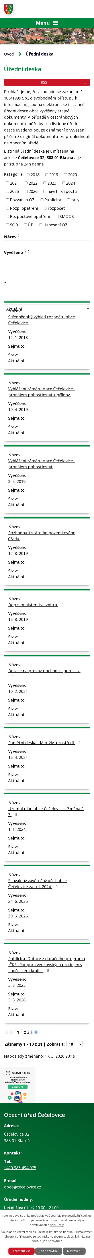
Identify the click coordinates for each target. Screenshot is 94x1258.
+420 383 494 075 (20, 1167)
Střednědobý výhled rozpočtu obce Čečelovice (41, 319)
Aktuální (16, 360)
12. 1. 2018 (18, 337)
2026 (33, 191)
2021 (14, 182)
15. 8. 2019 (18, 619)
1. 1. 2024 (16, 829)
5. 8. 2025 (16, 985)
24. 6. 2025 (18, 901)
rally (75, 199)
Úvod (9, 54)
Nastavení (74, 1251)
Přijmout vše (21, 1251)
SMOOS (67, 216)
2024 (70, 182)
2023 (51, 182)
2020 (72, 174)
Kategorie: (14, 174)
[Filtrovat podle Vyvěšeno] (47, 266)
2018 (35, 174)
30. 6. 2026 (18, 916)
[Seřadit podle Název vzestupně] (18, 235)
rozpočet (56, 208)
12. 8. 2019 (18, 553)
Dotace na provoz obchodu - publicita (44, 673)
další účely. (57, 1225)
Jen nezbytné (49, 1251)
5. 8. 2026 (16, 1000)
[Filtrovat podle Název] (47, 245)
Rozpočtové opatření (30, 216)
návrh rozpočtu (62, 191)
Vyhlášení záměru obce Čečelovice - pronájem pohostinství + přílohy (43, 391)
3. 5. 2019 (16, 481)
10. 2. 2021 (18, 691)
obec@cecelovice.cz (22, 1187)
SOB (14, 224)
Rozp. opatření (24, 208)
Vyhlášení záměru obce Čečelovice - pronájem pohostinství (41, 463)
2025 (14, 191)
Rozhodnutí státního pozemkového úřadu (41, 535)
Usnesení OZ (55, 224)
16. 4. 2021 (18, 757)
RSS (64, 82)
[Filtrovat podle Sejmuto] (47, 287)
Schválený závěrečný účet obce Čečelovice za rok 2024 (37, 883)
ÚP (30, 224)
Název (10, 236)
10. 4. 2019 (18, 409)
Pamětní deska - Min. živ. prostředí (45, 742)
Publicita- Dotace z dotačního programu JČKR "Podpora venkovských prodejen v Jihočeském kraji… (46, 964)
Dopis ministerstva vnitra (36, 604)
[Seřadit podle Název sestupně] (18, 236)
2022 (33, 182)
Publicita (52, 199)
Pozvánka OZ (22, 199)
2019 (53, 174)
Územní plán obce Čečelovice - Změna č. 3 (46, 811)
